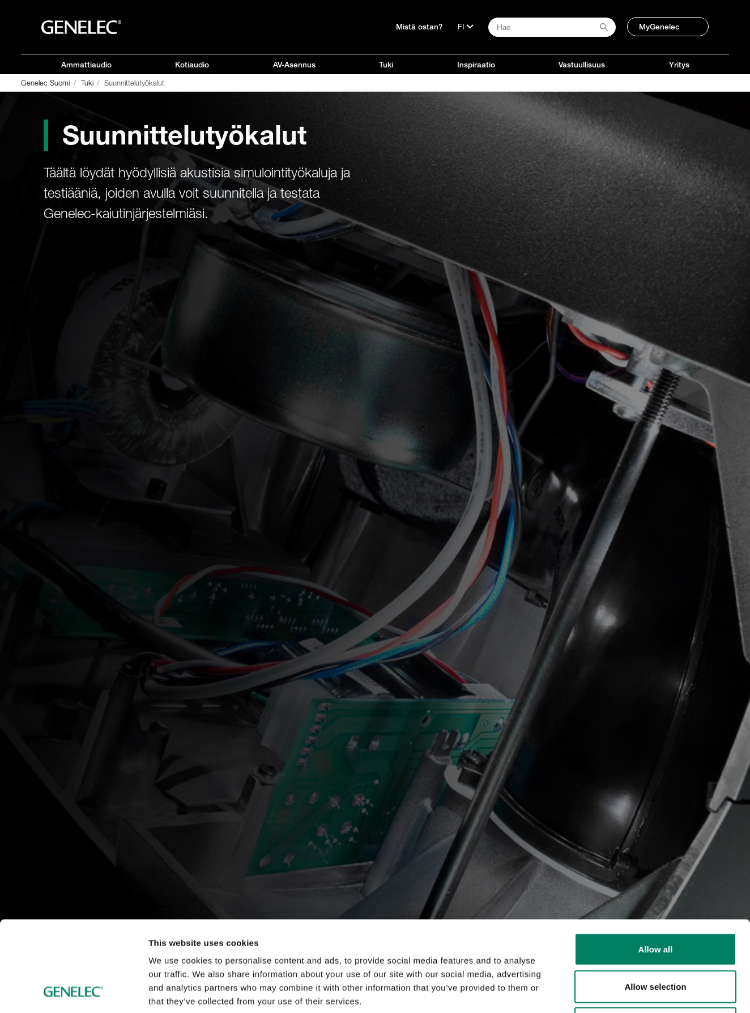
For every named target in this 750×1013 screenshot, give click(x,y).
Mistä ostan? (419, 26)
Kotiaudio (192, 64)
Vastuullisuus (582, 64)
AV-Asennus (294, 64)
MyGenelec (659, 26)
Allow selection (655, 901)
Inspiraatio (476, 64)
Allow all (655, 864)
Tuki (386, 64)
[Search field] (552, 27)
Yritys (679, 64)
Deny (655, 938)
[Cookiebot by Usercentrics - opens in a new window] (73, 990)
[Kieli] (465, 26)
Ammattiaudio (86, 64)
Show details (594, 990)
